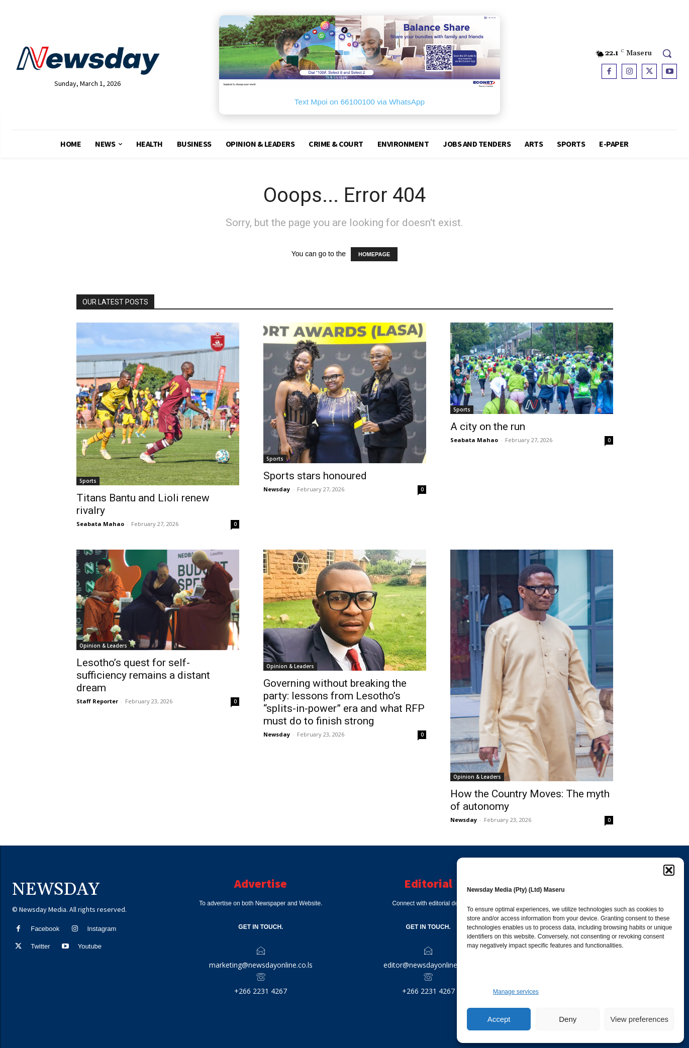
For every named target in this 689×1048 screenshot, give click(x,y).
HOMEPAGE (374, 254)
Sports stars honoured (315, 476)
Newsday (276, 489)
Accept (499, 1019)
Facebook (45, 928)
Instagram (101, 928)
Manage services (516, 991)
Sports (87, 480)
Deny (567, 1019)
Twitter (40, 946)
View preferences (639, 1019)
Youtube (90, 946)
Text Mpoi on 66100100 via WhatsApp (359, 101)
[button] (669, 870)
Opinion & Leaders (103, 645)
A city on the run (487, 427)
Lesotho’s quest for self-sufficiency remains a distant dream (143, 675)
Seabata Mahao (100, 524)
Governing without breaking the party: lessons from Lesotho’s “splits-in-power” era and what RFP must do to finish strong (344, 702)
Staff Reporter (97, 701)
